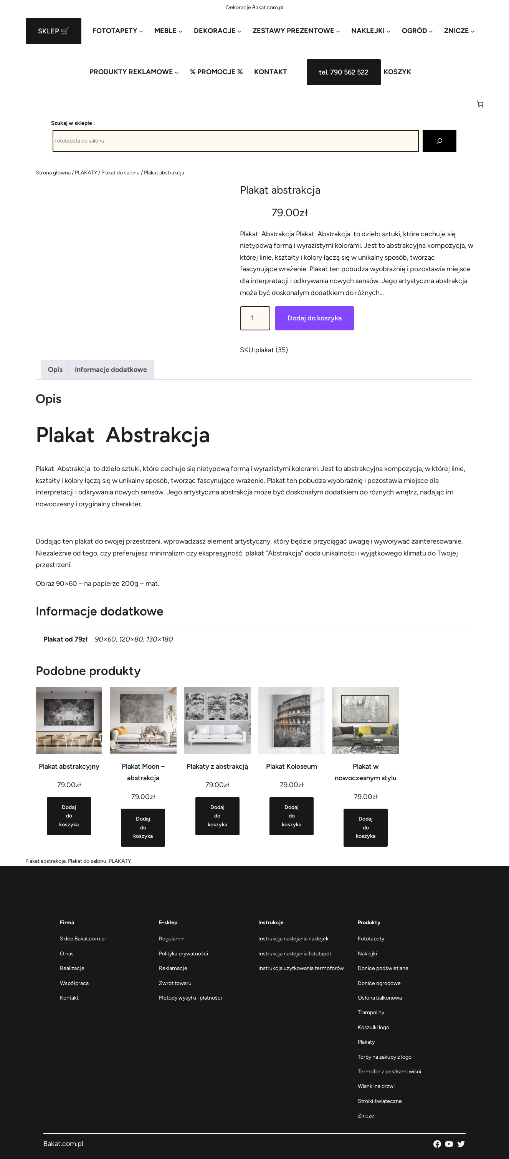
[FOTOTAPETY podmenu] (118, 31)
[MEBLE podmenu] (168, 31)
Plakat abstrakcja (45, 861)
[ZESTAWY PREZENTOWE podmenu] (296, 31)
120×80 (131, 639)
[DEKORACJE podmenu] (217, 31)
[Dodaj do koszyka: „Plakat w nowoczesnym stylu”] (366, 828)
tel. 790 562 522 (344, 72)
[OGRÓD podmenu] (417, 31)
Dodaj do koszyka (315, 318)
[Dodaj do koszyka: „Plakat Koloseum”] (291, 816)
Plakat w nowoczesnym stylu (366, 772)
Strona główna (53, 172)
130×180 (159, 639)
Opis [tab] (55, 369)
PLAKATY (86, 172)
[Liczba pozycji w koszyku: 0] (480, 104)
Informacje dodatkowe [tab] (111, 369)
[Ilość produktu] (255, 318)
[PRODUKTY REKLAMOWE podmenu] (134, 72)
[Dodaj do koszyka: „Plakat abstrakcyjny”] (69, 816)
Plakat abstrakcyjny (69, 766)
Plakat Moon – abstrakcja (143, 772)
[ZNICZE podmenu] (459, 31)
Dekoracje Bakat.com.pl (254, 7)
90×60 (105, 639)
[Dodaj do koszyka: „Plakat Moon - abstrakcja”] (143, 828)
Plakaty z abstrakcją (217, 766)
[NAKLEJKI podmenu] (370, 31)
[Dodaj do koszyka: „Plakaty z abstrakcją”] (217, 816)
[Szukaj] (439, 141)
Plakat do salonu (120, 172)
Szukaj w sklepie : (73, 123)
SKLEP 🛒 (53, 31)
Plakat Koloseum (291, 766)
